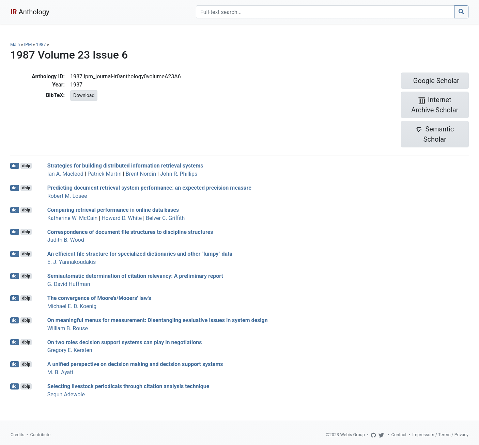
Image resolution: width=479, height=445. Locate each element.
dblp (26, 165)
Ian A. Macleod (65, 174)
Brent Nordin (141, 174)
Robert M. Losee (67, 196)
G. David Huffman (68, 284)
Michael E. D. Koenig (71, 306)
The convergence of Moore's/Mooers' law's (99, 298)
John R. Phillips (178, 174)
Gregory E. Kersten (69, 350)
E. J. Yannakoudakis (71, 262)
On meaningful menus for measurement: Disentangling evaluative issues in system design (157, 320)
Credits (17, 434)
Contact (399, 434)
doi (15, 165)
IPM (28, 44)
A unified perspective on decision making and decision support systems (135, 364)
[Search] (325, 11)
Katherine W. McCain (72, 218)
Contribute (40, 434)
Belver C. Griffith (165, 218)
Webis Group (352, 434)
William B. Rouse (67, 328)
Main (15, 44)
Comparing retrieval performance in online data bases (113, 210)
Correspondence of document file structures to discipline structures (130, 231)
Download (83, 95)
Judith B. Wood (65, 240)
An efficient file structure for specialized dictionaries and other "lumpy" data (139, 254)
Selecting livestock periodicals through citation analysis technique (128, 386)
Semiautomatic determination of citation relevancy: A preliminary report (135, 276)
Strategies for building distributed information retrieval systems (125, 165)
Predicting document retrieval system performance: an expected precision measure (149, 188)
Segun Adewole (66, 394)
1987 (41, 44)
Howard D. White (122, 218)
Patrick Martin (105, 174)
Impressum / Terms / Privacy (440, 434)
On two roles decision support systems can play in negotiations (124, 342)
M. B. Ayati (60, 372)
